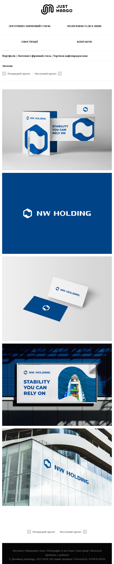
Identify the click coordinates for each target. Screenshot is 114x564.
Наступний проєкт (48, 74)
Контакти (84, 41)
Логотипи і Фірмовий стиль (29, 26)
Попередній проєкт (16, 74)
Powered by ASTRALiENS (89, 559)
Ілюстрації (29, 41)
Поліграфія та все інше (84, 26)
